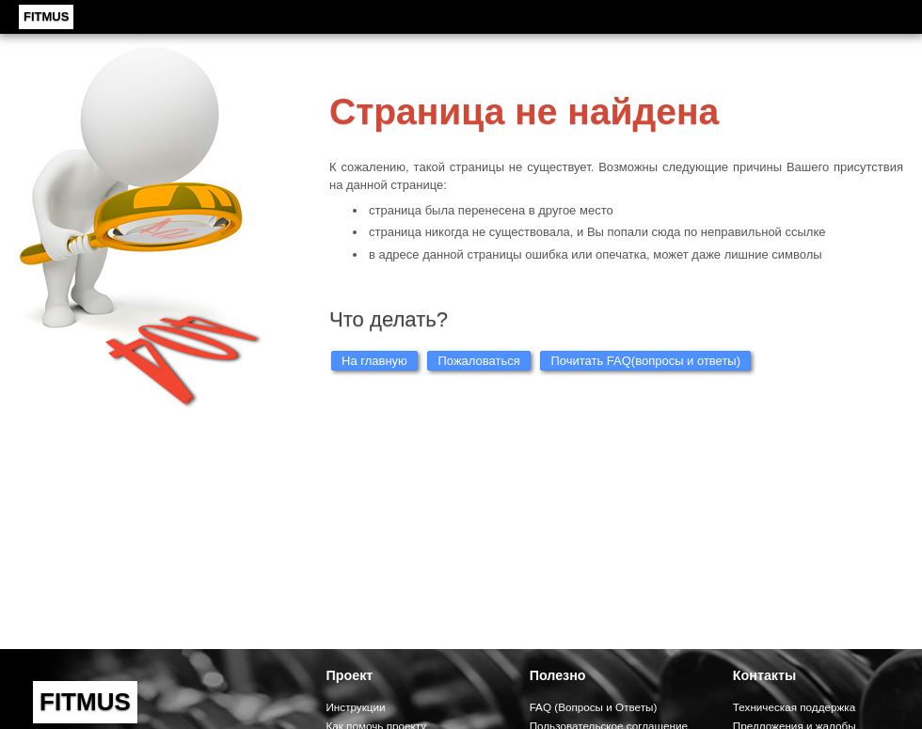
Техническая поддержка (794, 707)
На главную (374, 361)
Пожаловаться (478, 361)
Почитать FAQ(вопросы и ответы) (645, 361)
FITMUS (46, 16)
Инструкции (355, 707)
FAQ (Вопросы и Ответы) (594, 707)
